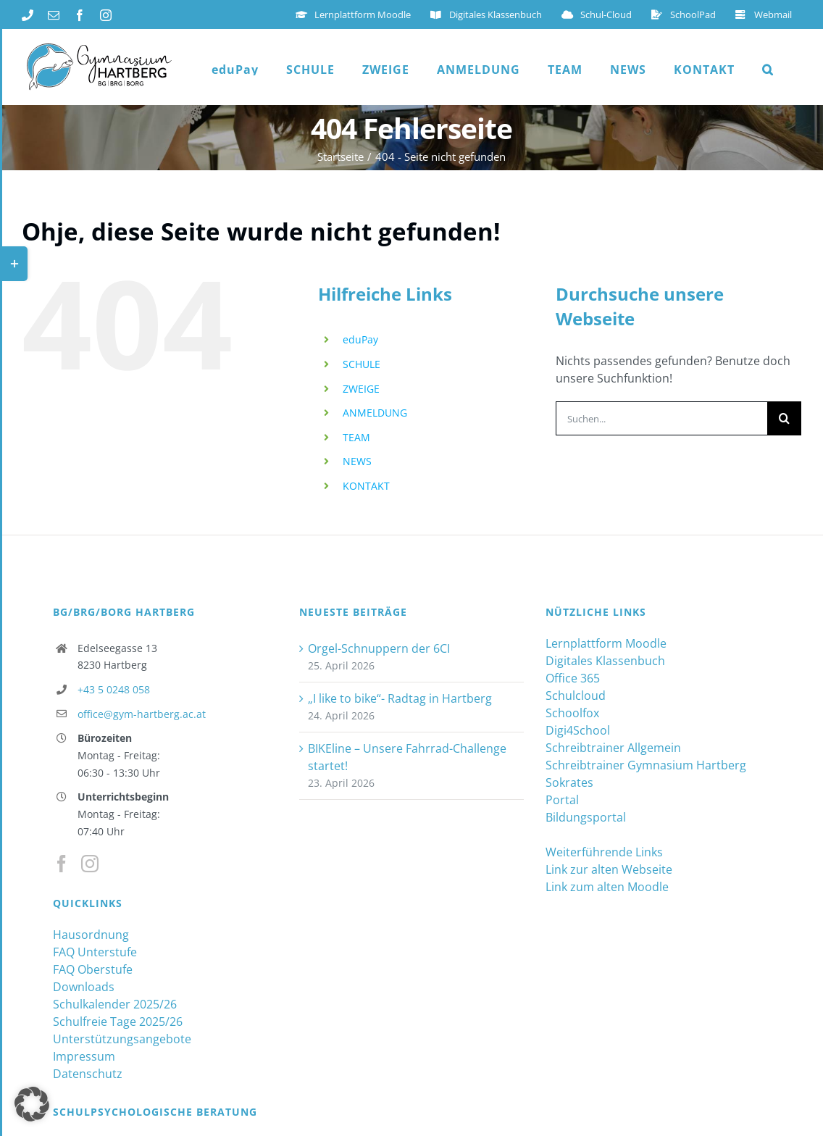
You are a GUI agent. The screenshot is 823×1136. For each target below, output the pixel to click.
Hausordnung (91, 935)
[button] (768, 69)
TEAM (356, 437)
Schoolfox (572, 713)
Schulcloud (576, 695)
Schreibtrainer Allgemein (613, 748)
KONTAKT (366, 486)
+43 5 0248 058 (114, 689)
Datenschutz (87, 1074)
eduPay (360, 339)
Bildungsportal (586, 817)
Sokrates (569, 782)
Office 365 (573, 678)
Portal (562, 800)
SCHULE (361, 364)
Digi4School (578, 730)
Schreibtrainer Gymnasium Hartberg (646, 765)
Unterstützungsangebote (122, 1039)
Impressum (84, 1056)
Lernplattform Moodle (606, 643)
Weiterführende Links (604, 852)
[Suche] (784, 418)
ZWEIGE (361, 389)
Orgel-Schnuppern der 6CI (379, 648)
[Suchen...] (661, 418)
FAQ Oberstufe (93, 969)
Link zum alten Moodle (607, 887)
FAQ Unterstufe (95, 952)
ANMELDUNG (375, 412)
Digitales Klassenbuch (605, 661)
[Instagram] (90, 863)
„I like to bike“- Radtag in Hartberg (400, 698)
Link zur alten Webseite (609, 869)
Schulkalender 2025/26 (115, 1004)
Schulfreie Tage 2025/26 (118, 1022)
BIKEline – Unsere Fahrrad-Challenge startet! (407, 757)
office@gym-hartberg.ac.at (142, 714)
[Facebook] (61, 863)
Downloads (83, 987)
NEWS (357, 461)
